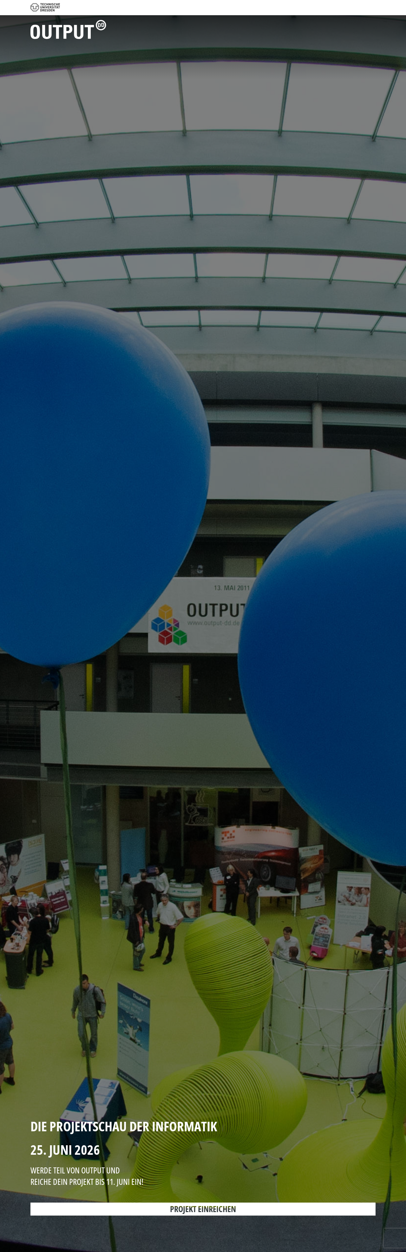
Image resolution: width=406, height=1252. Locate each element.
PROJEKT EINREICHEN (203, 1209)
